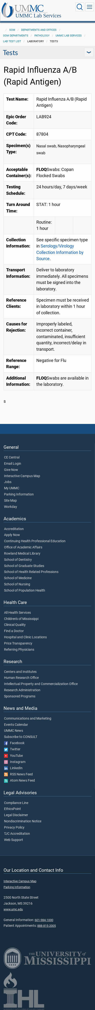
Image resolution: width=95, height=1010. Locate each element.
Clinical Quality (15, 625)
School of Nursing (17, 584)
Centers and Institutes (20, 672)
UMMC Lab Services (38, 16)
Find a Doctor (14, 631)
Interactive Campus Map (22, 476)
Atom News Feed (19, 781)
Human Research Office (21, 678)
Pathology (42, 35)
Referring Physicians (19, 650)
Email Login (12, 464)
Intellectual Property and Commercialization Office (41, 684)
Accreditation (14, 529)
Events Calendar (16, 725)
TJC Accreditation (17, 834)
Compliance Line (16, 803)
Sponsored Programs (19, 696)
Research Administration (22, 690)
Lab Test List (12, 41)
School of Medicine (18, 578)
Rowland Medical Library (22, 554)
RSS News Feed (18, 774)
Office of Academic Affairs (23, 547)
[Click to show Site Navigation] (89, 7)
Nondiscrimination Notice (22, 821)
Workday (10, 507)
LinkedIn (13, 768)
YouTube (13, 756)
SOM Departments (15, 35)
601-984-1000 (44, 920)
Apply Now (12, 535)
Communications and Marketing (27, 719)
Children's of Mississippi (21, 619)
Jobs (7, 482)
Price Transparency (18, 643)
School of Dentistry (18, 560)
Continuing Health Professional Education (35, 541)
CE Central (11, 457)
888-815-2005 (46, 926)
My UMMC (11, 488)
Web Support (13, 840)
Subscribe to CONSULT (20, 737)
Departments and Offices (39, 29)
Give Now (11, 470)
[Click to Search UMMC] (80, 7)
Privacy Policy (14, 828)
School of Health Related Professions (31, 572)
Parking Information (19, 494)
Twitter (12, 749)
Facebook (14, 743)
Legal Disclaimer (16, 815)
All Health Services (17, 613)
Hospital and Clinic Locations (25, 637)
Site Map (10, 501)
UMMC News (13, 731)
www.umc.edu (13, 909)
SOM (12, 29)
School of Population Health (24, 591)
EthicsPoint (12, 809)
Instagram (14, 762)
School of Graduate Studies (24, 566)
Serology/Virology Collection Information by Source (60, 252)
